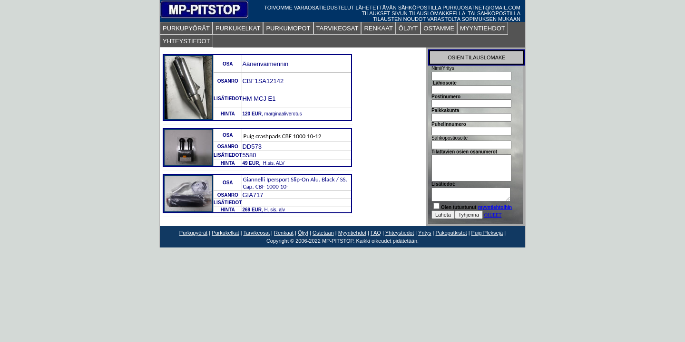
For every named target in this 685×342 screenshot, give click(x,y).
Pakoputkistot (451, 233)
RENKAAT (378, 28)
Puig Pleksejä (487, 233)
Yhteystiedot (399, 233)
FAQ (376, 233)
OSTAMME (438, 28)
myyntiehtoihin (495, 207)
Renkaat (284, 233)
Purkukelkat (225, 233)
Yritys (424, 233)
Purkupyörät (193, 233)
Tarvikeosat (256, 233)
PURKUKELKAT (237, 28)
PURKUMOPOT (288, 28)
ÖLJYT (408, 28)
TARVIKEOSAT (337, 28)
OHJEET (493, 215)
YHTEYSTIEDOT (186, 41)
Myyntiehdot (352, 233)
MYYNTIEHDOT (482, 28)
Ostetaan (323, 233)
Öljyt (303, 233)
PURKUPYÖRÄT (186, 28)
